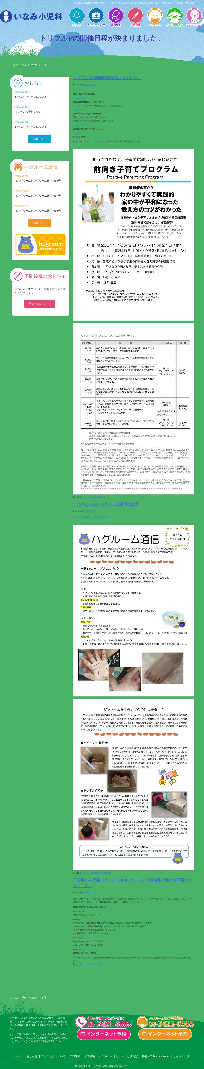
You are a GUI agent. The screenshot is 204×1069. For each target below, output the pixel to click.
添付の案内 (85, 117)
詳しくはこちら (38, 303)
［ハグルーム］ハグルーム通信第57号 (40, 193)
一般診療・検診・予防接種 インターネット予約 (104, 1034)
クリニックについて (96, 17)
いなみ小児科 (19, 65)
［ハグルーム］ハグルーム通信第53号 (106, 504)
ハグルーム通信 (88, 873)
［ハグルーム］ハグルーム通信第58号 (40, 178)
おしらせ (76, 17)
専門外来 (116, 17)
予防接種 (135, 17)
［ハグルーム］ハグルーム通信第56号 (40, 208)
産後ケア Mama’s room (194, 17)
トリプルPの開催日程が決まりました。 (107, 78)
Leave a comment (97, 497)
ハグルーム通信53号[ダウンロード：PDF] (91, 517)
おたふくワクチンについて (40, 94)
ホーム (19, 1056)
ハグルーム (155, 17)
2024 (34, 65)
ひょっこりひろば (174, 17)
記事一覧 (38, 138)
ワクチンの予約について (40, 109)
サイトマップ (181, 1056)
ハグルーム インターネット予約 (165, 1034)
